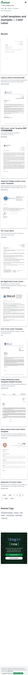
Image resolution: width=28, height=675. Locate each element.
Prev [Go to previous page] (10, 495)
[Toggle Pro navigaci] (25, 2)
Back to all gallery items (7, 5)
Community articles (6, 10)
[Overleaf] (5, 2)
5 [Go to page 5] (2, 498)
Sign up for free (14, 555)
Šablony (10, 8)
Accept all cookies (18, 673)
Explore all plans (14, 558)
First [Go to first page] (4, 495)
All (5, 8)
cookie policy (10, 671)
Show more (4, 518)
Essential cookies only (7, 673)
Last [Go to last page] (12, 498)
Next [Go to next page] (6, 498)
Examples (15, 8)
